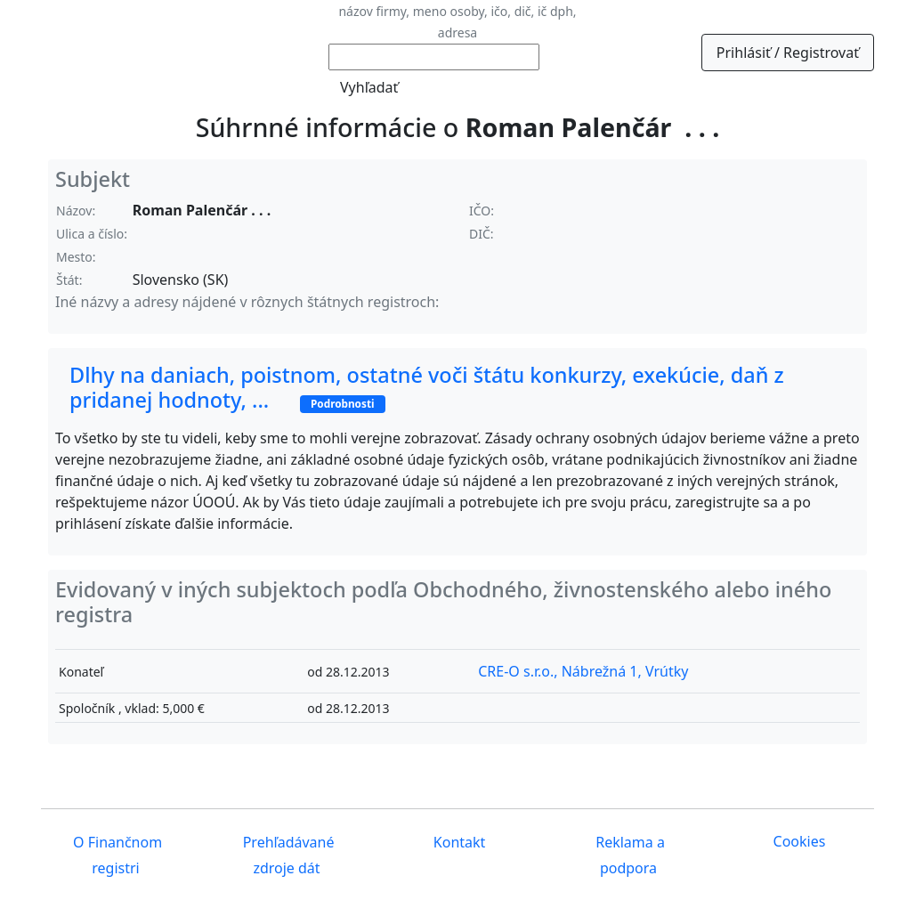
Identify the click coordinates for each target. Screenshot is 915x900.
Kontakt (458, 842)
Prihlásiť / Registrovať (788, 52)
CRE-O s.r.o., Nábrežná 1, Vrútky (583, 671)
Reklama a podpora (628, 855)
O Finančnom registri (115, 855)
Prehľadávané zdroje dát (287, 855)
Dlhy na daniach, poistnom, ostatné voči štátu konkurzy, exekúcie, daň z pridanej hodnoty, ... (426, 387)
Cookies (799, 841)
